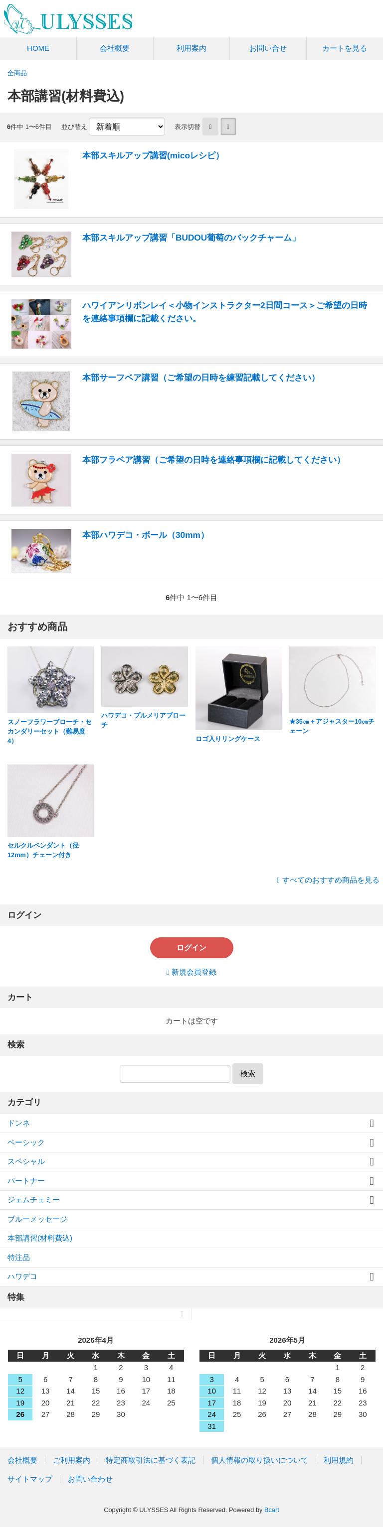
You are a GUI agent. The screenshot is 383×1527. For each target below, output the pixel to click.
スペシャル (26, 1161)
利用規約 (339, 1460)
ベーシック (26, 1142)
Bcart (271, 1510)
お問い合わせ (90, 1479)
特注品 (18, 1257)
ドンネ (18, 1123)
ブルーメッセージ (37, 1219)
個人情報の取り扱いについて (259, 1460)
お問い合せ (268, 48)
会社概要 (115, 48)
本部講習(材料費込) (39, 1238)
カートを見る (344, 48)
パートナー (26, 1180)
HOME (38, 48)
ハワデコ (22, 1276)
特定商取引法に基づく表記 (150, 1460)
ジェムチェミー (33, 1199)
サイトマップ (29, 1479)
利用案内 (191, 48)
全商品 (17, 73)
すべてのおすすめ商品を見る (331, 880)
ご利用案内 (71, 1460)
